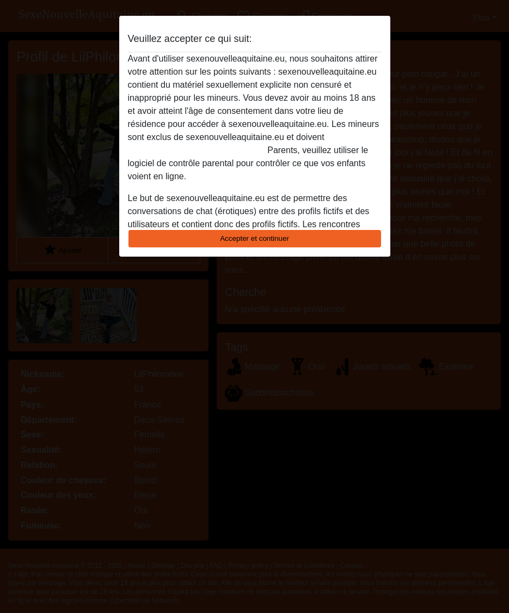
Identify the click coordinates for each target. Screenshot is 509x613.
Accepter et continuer (254, 238)
